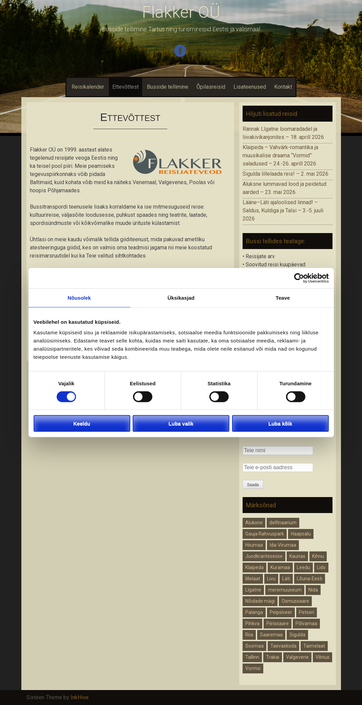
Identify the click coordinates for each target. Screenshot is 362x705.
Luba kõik (280, 423)
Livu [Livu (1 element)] (271, 578)
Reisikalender (87, 87)
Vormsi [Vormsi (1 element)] (253, 668)
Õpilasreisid (210, 87)
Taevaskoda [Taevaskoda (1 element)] (283, 646)
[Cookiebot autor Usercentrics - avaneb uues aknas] (299, 278)
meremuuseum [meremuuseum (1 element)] (285, 590)
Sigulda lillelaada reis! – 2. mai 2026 (285, 174)
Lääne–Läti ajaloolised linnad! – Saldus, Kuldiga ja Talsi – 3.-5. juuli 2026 (283, 210)
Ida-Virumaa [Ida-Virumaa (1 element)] (283, 545)
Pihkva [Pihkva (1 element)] (252, 623)
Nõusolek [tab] (79, 297)
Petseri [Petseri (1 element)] (306, 612)
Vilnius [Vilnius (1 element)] (322, 657)
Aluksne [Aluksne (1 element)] (254, 522)
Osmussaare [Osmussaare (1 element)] (295, 601)
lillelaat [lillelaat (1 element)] (252, 578)
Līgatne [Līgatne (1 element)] (253, 590)
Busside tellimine (167, 87)
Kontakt (283, 87)
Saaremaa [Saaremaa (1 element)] (271, 634)
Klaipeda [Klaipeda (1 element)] (254, 567)
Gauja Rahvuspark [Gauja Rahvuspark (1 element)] (264, 533)
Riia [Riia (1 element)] (249, 634)
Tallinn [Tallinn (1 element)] (252, 657)
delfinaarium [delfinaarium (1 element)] (283, 522)
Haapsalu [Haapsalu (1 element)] (301, 533)
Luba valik (181, 423)
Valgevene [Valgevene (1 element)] (297, 657)
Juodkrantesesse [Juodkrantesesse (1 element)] (264, 556)
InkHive (80, 697)
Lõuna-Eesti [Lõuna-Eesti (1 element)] (309, 578)
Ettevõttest (125, 87)
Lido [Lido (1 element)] (321, 567)
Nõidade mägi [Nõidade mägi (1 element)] (260, 601)
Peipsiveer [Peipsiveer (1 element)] (281, 612)
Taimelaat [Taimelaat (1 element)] (314, 646)
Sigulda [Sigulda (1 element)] (297, 634)
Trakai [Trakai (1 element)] (272, 657)
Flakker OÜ (181, 12)
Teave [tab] (283, 297)
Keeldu (81, 423)
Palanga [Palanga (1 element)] (254, 612)
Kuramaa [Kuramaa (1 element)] (280, 567)
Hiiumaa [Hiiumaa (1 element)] (254, 545)
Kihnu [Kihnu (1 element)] (318, 556)
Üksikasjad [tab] (181, 297)
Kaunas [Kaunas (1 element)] (297, 556)
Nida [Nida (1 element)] (313, 590)
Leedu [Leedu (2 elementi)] (303, 567)
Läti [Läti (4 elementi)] (286, 578)
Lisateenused (249, 87)
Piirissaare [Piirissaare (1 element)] (277, 623)
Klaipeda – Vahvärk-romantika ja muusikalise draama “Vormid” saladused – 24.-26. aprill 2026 (280, 155)
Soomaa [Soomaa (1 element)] (254, 646)
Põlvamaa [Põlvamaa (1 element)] (306, 623)
